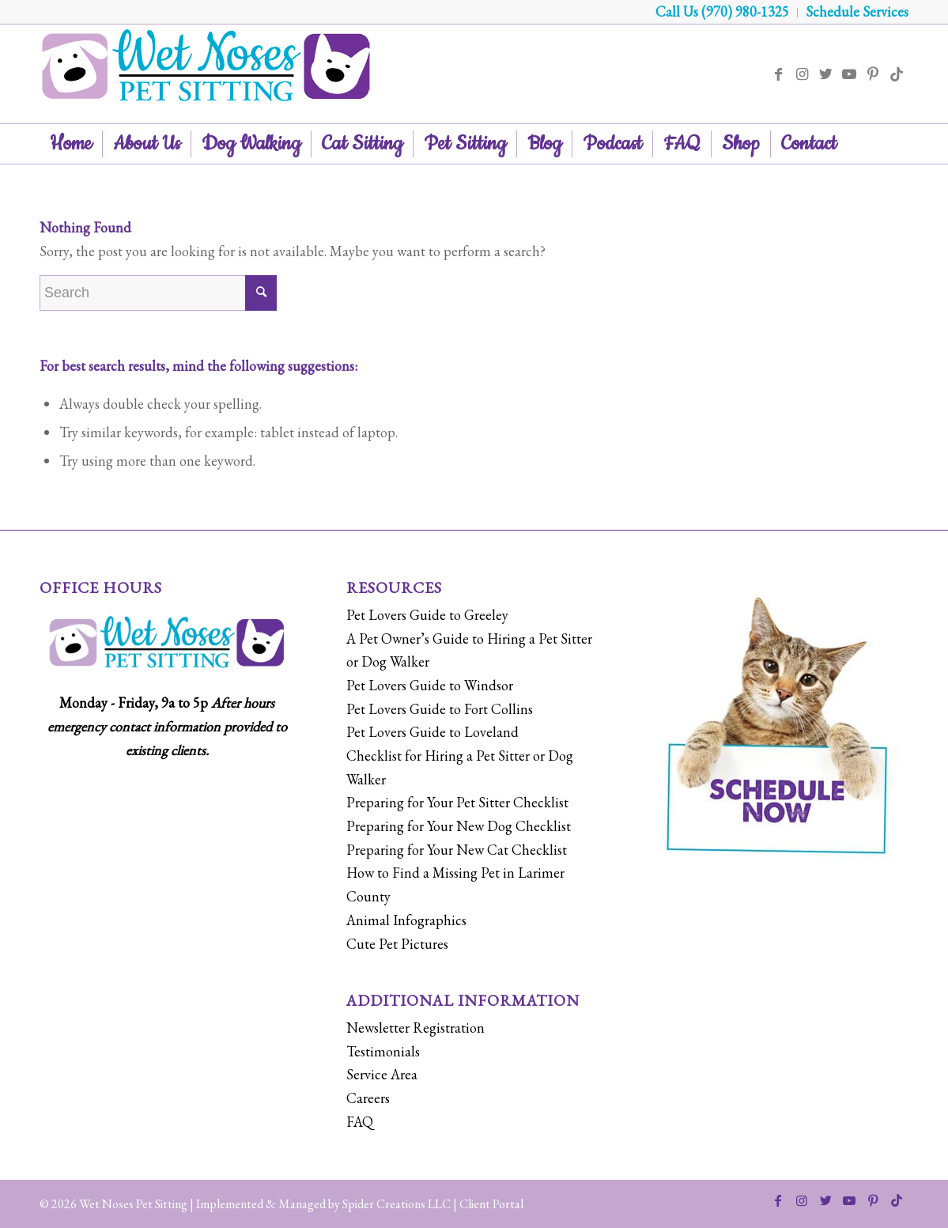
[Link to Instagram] (802, 74)
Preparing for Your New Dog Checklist (458, 826)
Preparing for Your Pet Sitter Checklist (457, 802)
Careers (368, 1098)
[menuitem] (723, 12)
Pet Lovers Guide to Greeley (427, 615)
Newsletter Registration (415, 1027)
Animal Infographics (406, 920)
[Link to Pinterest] (873, 74)
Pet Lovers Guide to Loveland (432, 732)
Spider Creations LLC (396, 1204)
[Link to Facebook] (778, 74)
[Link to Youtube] (849, 74)
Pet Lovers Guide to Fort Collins (439, 709)
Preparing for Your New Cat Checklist (456, 850)
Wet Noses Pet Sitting (133, 1204)
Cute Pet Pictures (397, 944)
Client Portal (491, 1204)
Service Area (381, 1074)
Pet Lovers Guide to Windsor (429, 685)
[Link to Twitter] (825, 74)
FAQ (359, 1122)
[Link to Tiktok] (896, 74)
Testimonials (383, 1051)
